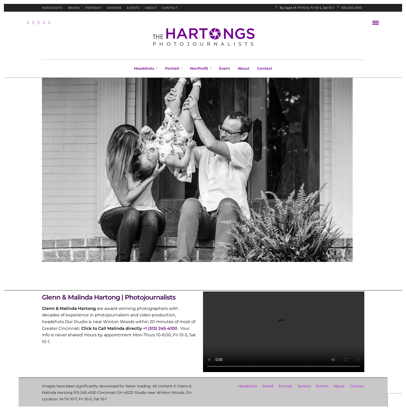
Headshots (52, 8)
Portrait (93, 8)
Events (133, 8)
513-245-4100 (349, 8)
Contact (170, 8)
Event (224, 68)
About (151, 8)
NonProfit (199, 68)
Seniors (114, 8)
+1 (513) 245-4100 (160, 328)
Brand (74, 8)
